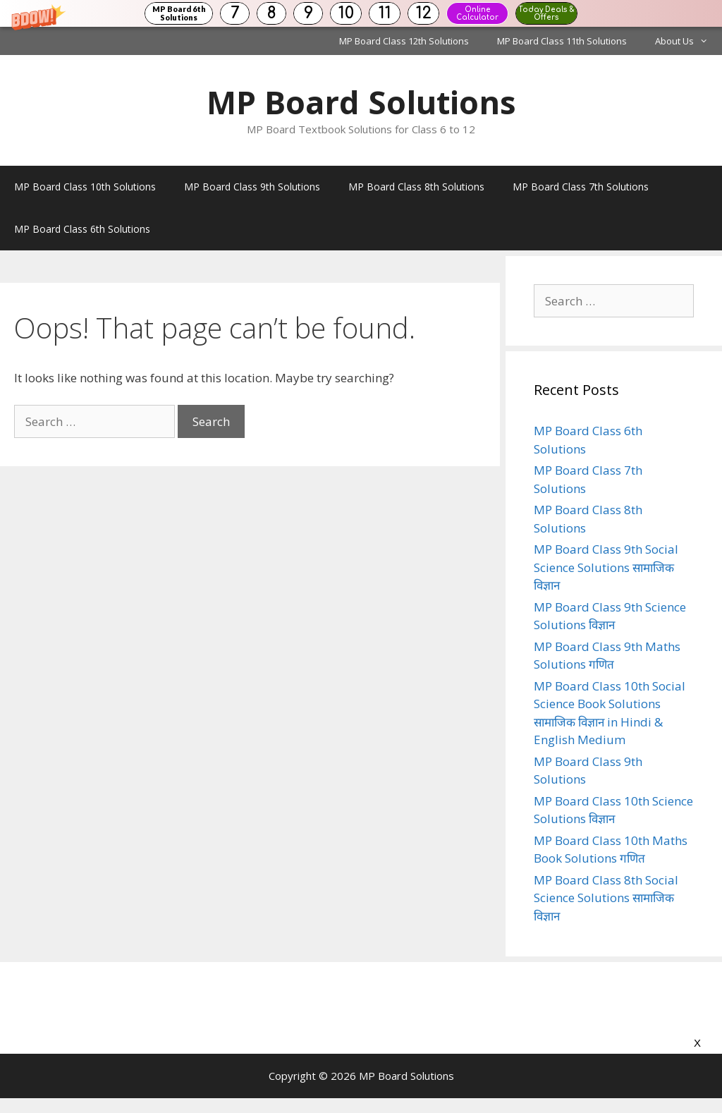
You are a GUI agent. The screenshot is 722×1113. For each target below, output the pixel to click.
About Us (688, 41)
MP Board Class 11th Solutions (562, 41)
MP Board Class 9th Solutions (252, 186)
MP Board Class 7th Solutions (581, 186)
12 (424, 13)
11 (385, 13)
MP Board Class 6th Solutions (82, 229)
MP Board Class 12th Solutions (404, 41)
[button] (361, 13)
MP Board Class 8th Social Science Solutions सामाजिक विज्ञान (606, 898)
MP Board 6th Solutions (179, 13)
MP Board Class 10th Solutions (85, 186)
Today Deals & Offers (546, 13)
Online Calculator (477, 13)
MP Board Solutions (361, 101)
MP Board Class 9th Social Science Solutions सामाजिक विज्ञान (606, 567)
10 (346, 13)
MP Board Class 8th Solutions (416, 186)
